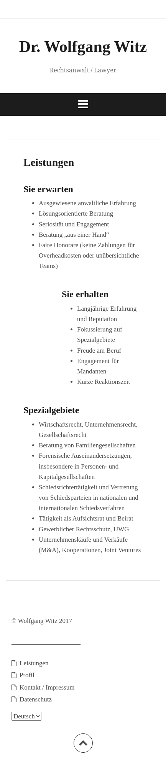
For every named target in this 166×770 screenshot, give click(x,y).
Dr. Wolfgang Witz (83, 46)
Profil (27, 675)
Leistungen (34, 663)
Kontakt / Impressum (47, 687)
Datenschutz (36, 699)
